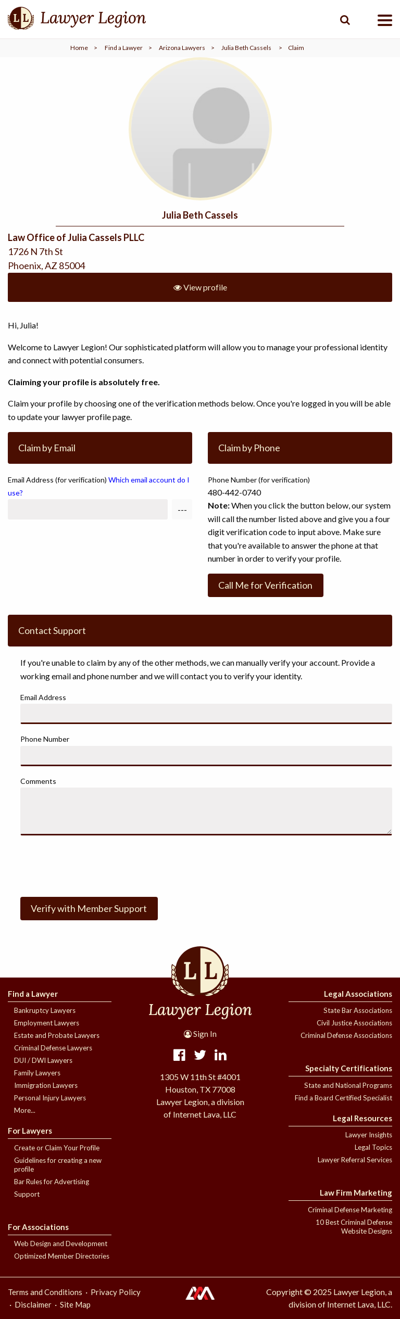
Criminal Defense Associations (346, 1035)
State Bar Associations (357, 1010)
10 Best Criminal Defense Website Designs (354, 1226)
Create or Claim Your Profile (56, 1148)
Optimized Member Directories (61, 1256)
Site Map (75, 1304)
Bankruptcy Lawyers (45, 1010)
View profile (200, 287)
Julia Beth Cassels (246, 48)
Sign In (200, 1033)
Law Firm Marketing (356, 1192)
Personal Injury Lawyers (50, 1098)
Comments (38, 781)
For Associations (38, 1227)
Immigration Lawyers (46, 1085)
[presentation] (99, 864)
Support (27, 1194)
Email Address (99, 486)
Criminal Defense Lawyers (53, 1048)
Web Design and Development (60, 1243)
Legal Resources (362, 1118)
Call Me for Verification (265, 585)
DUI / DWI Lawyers (43, 1060)
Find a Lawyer (124, 48)
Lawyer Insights (368, 1135)
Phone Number (44, 738)
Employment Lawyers (46, 1023)
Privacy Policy (116, 1292)
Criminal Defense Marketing (350, 1210)
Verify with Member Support (89, 908)
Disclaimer (33, 1304)
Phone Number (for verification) (259, 479)
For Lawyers (30, 1130)
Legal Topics (373, 1147)
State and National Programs (348, 1085)
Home (79, 48)
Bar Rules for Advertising (51, 1181)
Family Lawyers (37, 1073)
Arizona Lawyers (182, 48)
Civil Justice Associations (354, 1023)
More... (24, 1110)
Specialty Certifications (348, 1068)
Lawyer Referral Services (355, 1160)
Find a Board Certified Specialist (343, 1098)
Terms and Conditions (45, 1292)
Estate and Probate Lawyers (56, 1035)
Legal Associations (358, 993)
